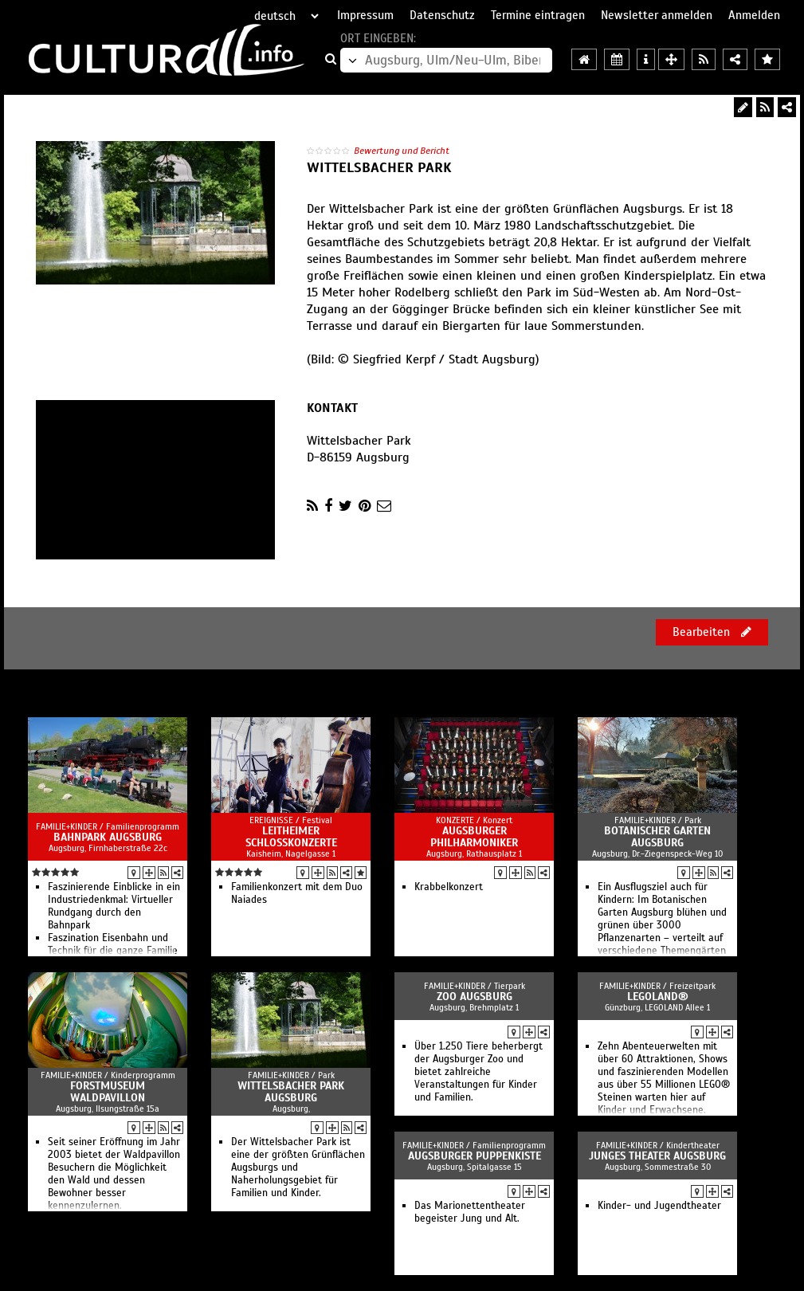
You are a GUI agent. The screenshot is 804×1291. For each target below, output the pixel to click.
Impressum (365, 15)
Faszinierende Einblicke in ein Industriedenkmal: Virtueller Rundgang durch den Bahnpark (114, 906)
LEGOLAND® (657, 997)
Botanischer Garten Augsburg (657, 837)
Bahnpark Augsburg (107, 837)
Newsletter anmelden (656, 15)
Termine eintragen (538, 15)
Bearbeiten (712, 632)
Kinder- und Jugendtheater (659, 1205)
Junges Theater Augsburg (657, 1156)
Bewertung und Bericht (401, 150)
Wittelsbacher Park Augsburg (290, 1092)
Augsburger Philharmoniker (474, 837)
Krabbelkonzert (448, 887)
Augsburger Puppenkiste (474, 1156)
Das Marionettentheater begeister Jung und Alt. (469, 1212)
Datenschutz (442, 15)
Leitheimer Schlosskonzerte (291, 837)
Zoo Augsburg (474, 997)
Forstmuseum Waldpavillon (107, 1092)
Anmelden (754, 15)
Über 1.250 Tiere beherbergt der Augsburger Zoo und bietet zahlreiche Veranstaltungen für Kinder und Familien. (478, 1072)
